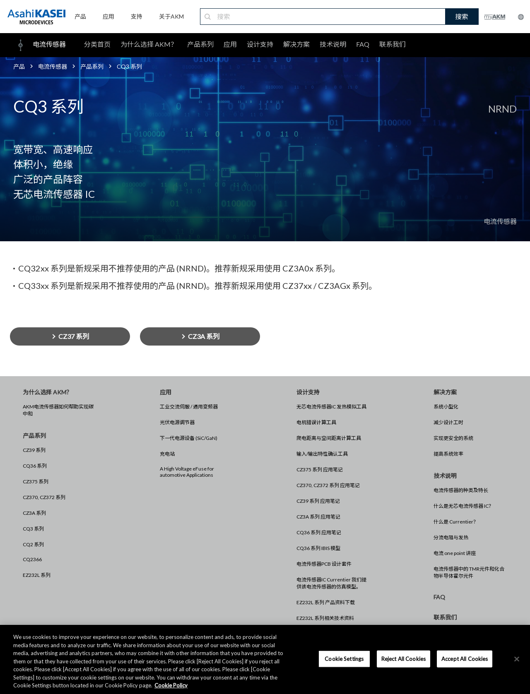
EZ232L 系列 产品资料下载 (325, 602)
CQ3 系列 (33, 529)
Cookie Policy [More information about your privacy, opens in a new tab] (171, 685)
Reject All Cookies (403, 658)
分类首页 (97, 44)
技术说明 (333, 44)
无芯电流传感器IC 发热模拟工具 (331, 406)
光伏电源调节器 (177, 422)
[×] (517, 659)
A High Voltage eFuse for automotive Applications (187, 472)
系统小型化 (446, 406)
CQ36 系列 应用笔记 (318, 532)
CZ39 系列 (34, 450)
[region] (265, 659)
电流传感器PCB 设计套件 (324, 564)
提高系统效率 (448, 454)
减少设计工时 (448, 422)
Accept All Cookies (464, 658)
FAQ (362, 44)
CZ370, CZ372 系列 (44, 497)
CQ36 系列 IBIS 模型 (318, 548)
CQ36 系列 (35, 466)
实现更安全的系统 (453, 438)
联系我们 (392, 44)
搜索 (461, 16)
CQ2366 (32, 559)
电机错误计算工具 (316, 422)
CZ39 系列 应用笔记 (318, 501)
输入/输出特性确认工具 (322, 454)
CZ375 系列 (35, 481)
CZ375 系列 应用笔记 (319, 469)
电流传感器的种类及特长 (461, 490)
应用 (230, 44)
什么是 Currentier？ (456, 522)
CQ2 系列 (33, 544)
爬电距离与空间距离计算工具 (328, 438)
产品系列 (200, 44)
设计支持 (260, 44)
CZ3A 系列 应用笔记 (318, 517)
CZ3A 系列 (34, 513)
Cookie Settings (344, 658)
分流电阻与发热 (451, 537)
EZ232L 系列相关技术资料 (325, 618)
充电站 (167, 454)
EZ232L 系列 (37, 575)
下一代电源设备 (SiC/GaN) (188, 438)
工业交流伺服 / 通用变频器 (189, 406)
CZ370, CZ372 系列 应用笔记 (328, 485)
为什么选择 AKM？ (148, 44)
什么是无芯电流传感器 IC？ (464, 506)
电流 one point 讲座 (455, 553)
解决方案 (296, 44)
